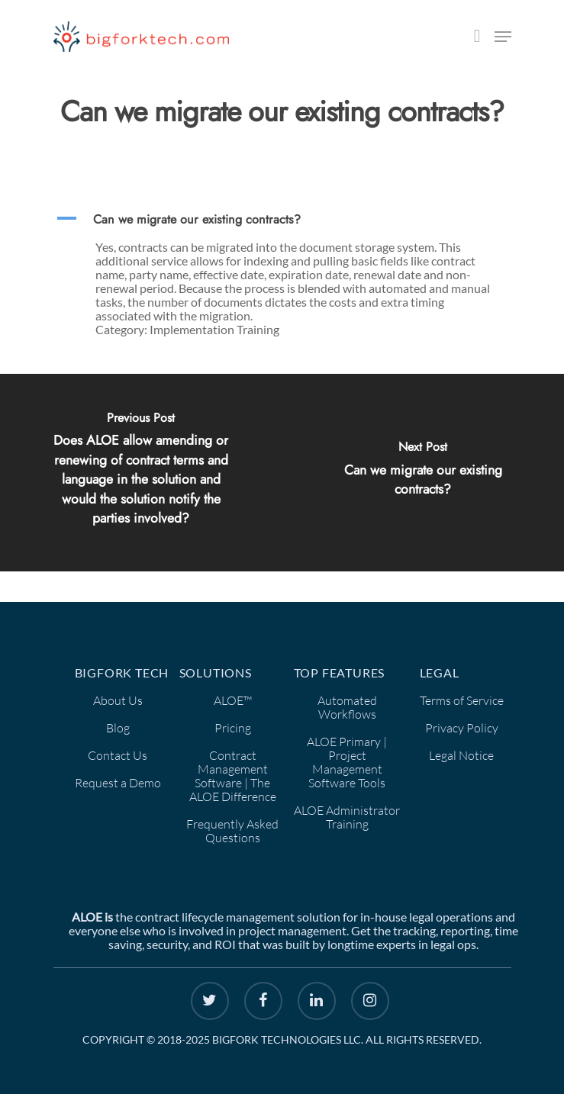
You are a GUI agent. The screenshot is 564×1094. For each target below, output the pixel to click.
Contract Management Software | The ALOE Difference (232, 775)
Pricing (232, 728)
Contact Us (117, 755)
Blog (118, 728)
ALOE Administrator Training (347, 817)
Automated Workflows (347, 707)
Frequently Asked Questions (232, 831)
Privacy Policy (461, 728)
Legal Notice (461, 755)
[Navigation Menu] (503, 36)
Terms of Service (462, 700)
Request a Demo (118, 783)
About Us (118, 700)
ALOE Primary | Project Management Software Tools (347, 762)
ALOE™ (233, 700)
